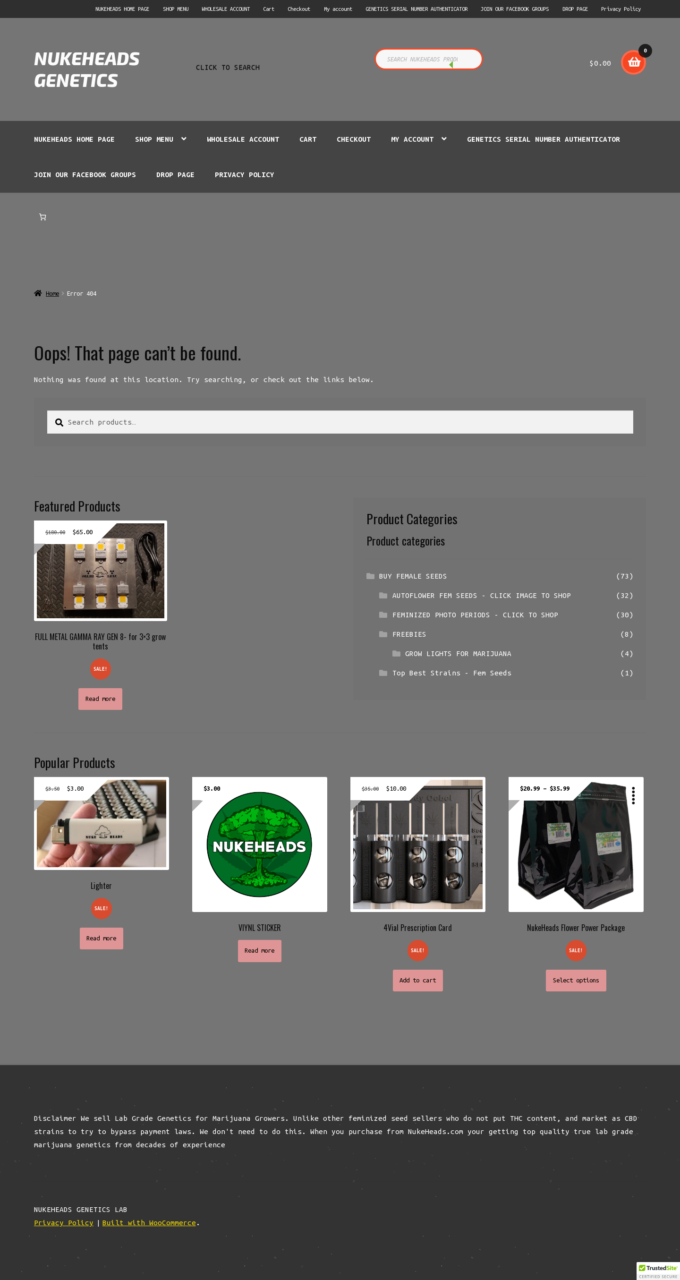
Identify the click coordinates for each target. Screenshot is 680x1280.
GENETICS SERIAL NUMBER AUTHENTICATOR (417, 9)
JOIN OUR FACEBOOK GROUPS (515, 9)
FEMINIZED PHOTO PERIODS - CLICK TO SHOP (475, 615)
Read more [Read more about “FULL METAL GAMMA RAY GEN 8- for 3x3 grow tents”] (100, 698)
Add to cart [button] (418, 980)
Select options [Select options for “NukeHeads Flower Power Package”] (576, 980)
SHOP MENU (175, 9)
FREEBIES (409, 634)
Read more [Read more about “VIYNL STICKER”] (259, 950)
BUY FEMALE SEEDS (413, 576)
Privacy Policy (621, 9)
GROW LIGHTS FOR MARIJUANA (458, 653)
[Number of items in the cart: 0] (42, 217)
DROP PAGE (575, 9)
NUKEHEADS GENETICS (87, 69)
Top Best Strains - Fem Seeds (451, 673)
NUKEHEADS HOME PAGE (122, 9)
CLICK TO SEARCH (464, 66)
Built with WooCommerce (149, 1223)
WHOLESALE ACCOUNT (226, 9)
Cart (268, 9)
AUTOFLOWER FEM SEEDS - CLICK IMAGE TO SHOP (481, 595)
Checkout (299, 9)
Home (52, 293)
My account (338, 9)
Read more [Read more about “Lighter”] (101, 938)
